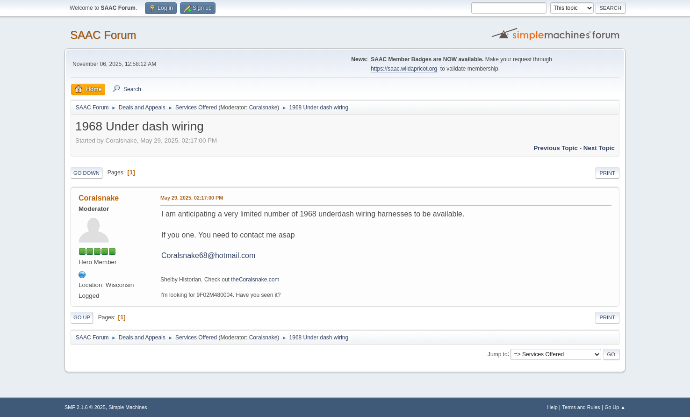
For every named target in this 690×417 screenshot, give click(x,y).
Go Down (86, 173)
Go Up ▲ (614, 407)
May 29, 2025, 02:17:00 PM (191, 198)
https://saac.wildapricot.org (404, 68)
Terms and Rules (581, 407)
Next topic (599, 147)
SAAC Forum (103, 35)
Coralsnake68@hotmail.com (208, 255)
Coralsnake (263, 107)
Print (607, 173)
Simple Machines (127, 407)
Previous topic (555, 147)
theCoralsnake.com (255, 279)
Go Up (81, 317)
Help (552, 407)
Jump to (498, 354)
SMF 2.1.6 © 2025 (85, 407)
